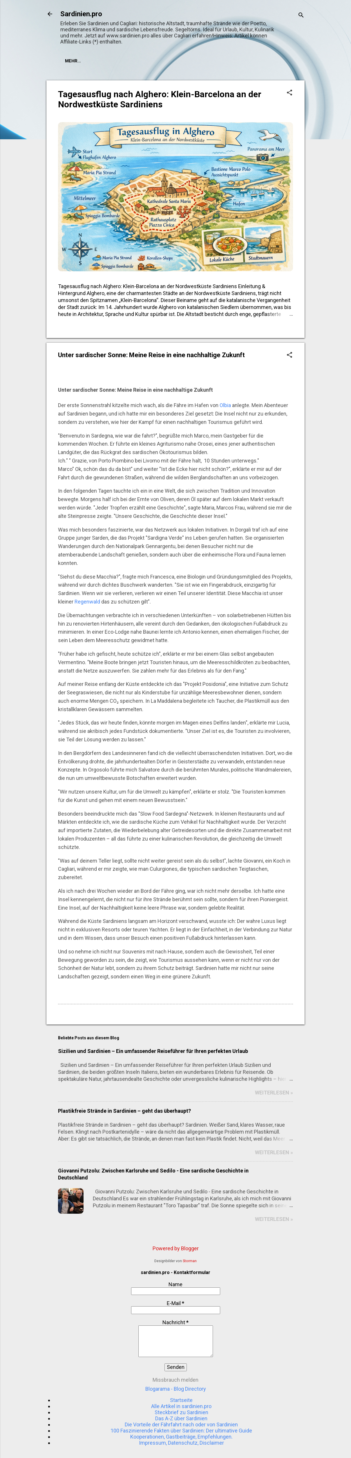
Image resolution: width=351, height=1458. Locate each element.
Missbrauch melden (175, 1380)
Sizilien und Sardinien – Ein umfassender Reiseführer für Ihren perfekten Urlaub (153, 1051)
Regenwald (87, 602)
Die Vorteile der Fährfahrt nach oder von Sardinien (181, 1424)
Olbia (225, 405)
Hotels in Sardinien (125, 61)
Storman (190, 1261)
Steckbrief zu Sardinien (181, 1412)
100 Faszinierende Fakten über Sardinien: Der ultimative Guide (181, 1431)
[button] (289, 93)
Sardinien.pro (81, 14)
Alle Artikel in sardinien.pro (181, 1406)
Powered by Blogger (176, 1248)
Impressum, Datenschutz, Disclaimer (181, 1443)
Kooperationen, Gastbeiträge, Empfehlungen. (181, 1437)
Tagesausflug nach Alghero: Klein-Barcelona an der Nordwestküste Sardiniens (159, 99)
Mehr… (168, 61)
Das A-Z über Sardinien (181, 1418)
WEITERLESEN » (274, 1093)
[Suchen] (301, 16)
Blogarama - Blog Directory (175, 1389)
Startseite (78, 61)
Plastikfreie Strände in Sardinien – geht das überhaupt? (124, 1111)
